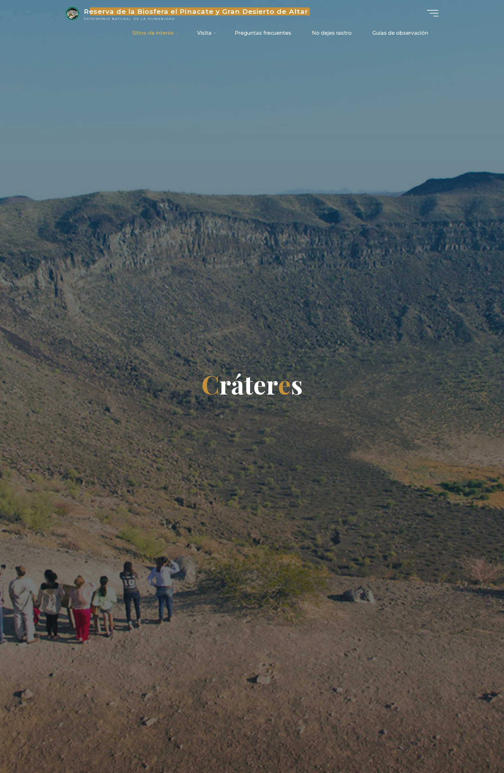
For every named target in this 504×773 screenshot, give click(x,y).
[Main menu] (432, 13)
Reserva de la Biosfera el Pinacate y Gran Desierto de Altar (196, 11)
